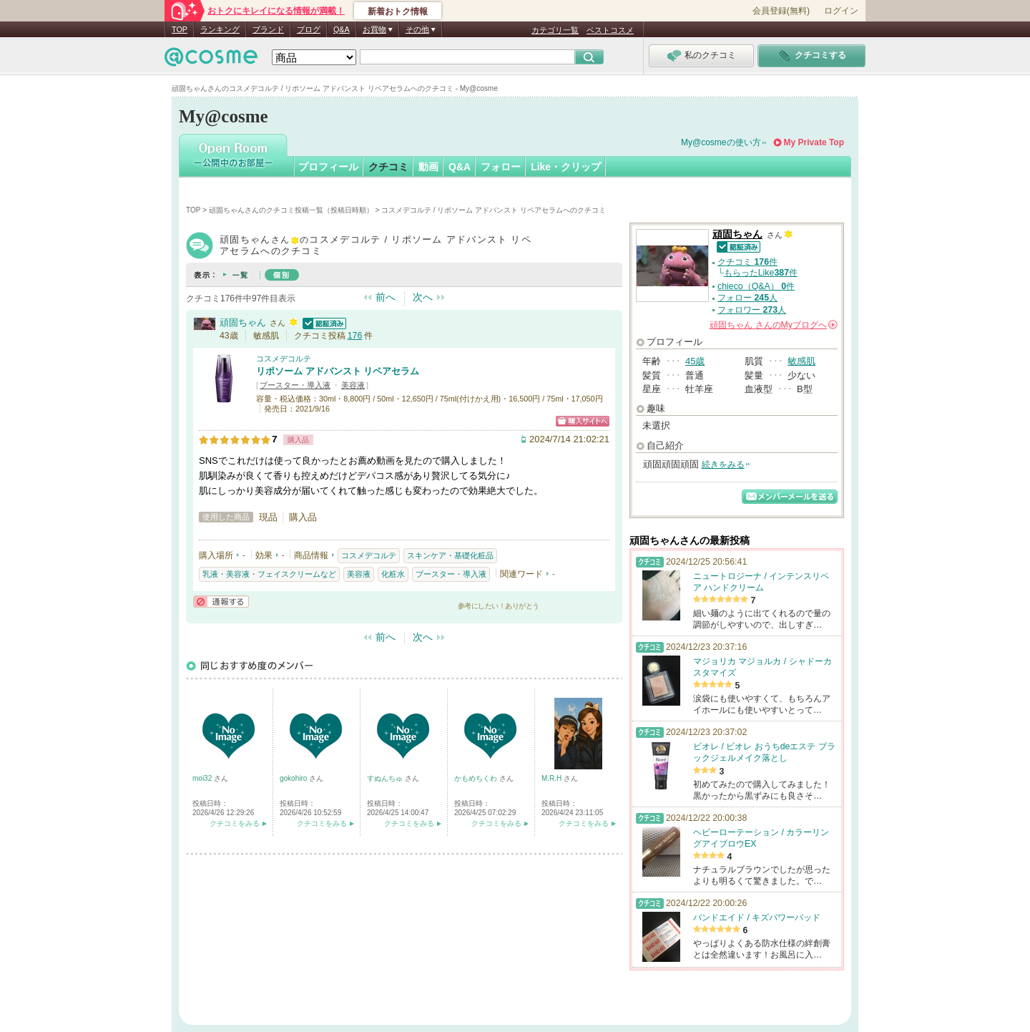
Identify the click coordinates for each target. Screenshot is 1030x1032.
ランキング (220, 29)
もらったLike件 (761, 273)
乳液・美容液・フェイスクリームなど (269, 574)
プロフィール (328, 166)
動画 (428, 166)
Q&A (341, 29)
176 (355, 336)
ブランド (268, 29)
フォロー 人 (747, 298)
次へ (423, 297)
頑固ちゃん (243, 322)
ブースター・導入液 (295, 385)
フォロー (501, 166)
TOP (179, 29)
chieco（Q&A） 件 (756, 286)
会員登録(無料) (781, 11)
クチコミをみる (235, 823)
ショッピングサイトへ (582, 421)
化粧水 (393, 574)
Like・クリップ (566, 166)
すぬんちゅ (386, 778)
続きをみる (723, 464)
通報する (221, 601)
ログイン (841, 11)
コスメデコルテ (283, 358)
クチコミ (388, 166)
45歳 (695, 361)
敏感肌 (801, 361)
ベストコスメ (610, 30)
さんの (774, 325)
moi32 (203, 778)
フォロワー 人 (751, 310)
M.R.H (552, 778)
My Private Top (814, 142)
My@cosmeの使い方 (721, 142)
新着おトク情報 (398, 11)
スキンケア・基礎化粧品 (450, 555)
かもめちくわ (476, 778)
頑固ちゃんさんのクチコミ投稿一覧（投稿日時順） (291, 210)
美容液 (353, 385)
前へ (386, 297)
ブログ (308, 29)
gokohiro (294, 778)
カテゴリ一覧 (555, 30)
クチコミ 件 (747, 262)
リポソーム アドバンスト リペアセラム (337, 371)
